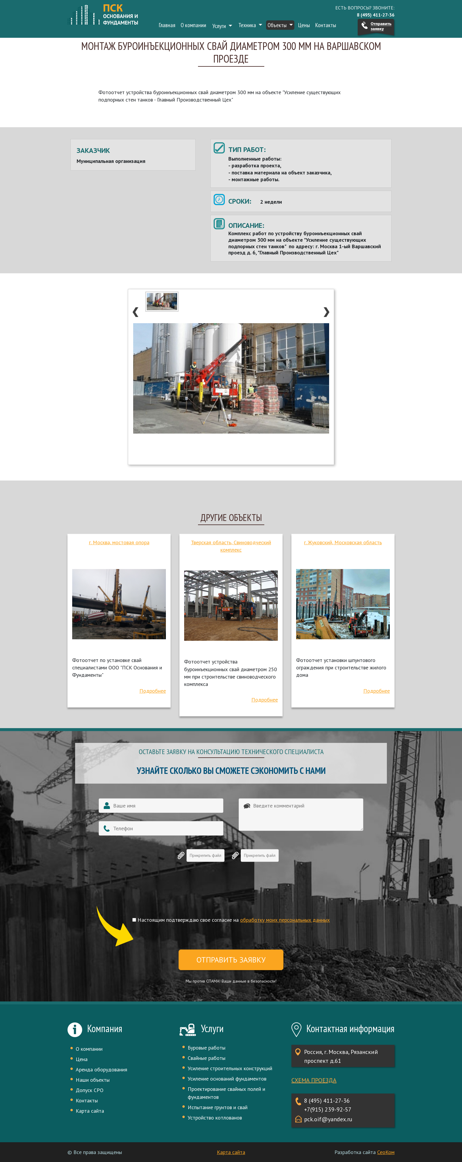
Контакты (325, 25)
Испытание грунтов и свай (218, 1107)
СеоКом (386, 1152)
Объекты (278, 25)
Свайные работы (206, 1058)
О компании (193, 25)
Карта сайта (90, 1110)
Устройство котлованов (215, 1117)
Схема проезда (313, 1080)
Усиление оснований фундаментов (227, 1078)
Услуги (219, 26)
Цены (304, 25)
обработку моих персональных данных (285, 919)
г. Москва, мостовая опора (119, 542)
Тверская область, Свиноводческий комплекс (231, 546)
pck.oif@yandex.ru (328, 1119)
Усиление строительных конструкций (230, 1068)
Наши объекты (93, 1079)
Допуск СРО (89, 1090)
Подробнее (152, 690)
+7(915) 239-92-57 (328, 1109)
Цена (82, 1059)
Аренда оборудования (101, 1069)
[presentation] (231, 894)
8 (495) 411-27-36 (327, 1100)
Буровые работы (206, 1047)
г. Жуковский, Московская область (343, 542)
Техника (247, 25)
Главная (167, 25)
